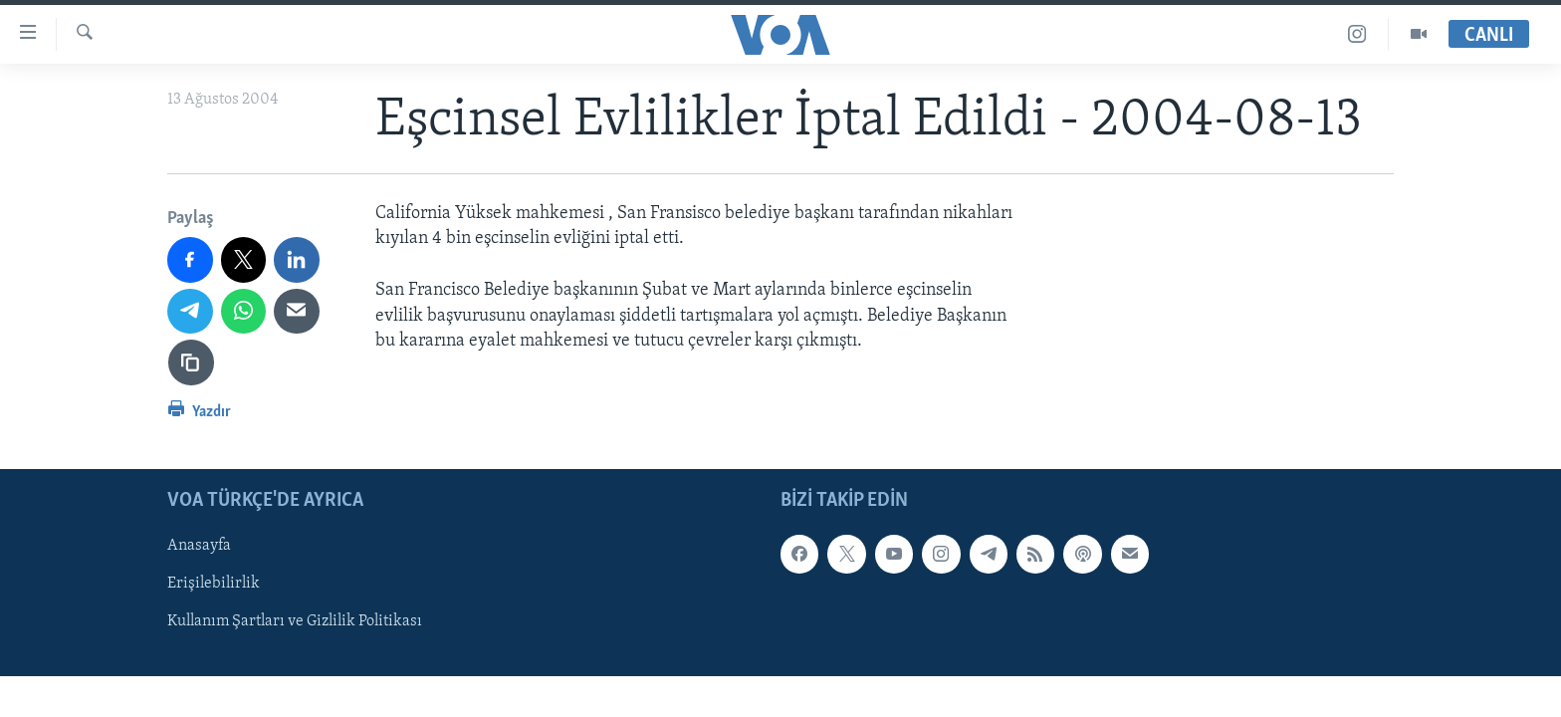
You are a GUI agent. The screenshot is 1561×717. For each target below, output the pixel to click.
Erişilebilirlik (213, 584)
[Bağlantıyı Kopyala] (191, 362)
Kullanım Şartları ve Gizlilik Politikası (294, 621)
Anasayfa (199, 546)
